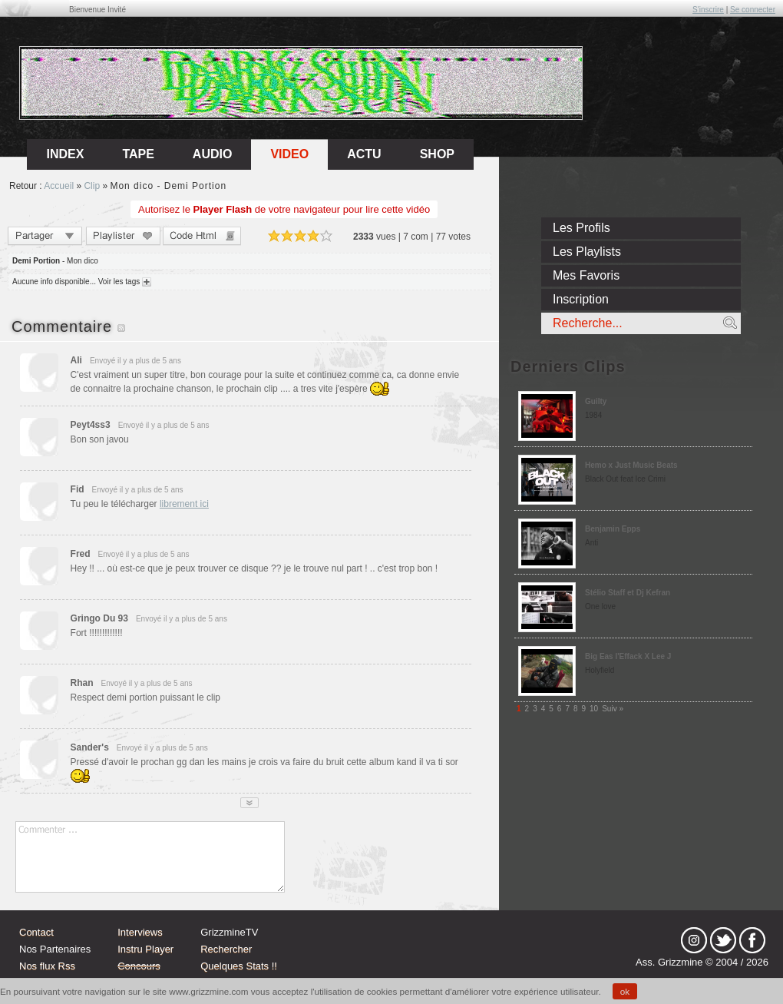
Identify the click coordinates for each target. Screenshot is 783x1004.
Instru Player (145, 949)
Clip (92, 186)
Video (289, 154)
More (249, 802)
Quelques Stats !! (238, 966)
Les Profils (581, 227)
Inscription (581, 299)
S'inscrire (708, 9)
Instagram (694, 940)
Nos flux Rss (47, 966)
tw (723, 940)
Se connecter (752, 9)
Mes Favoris (586, 275)
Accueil (59, 186)
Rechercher (226, 949)
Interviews (140, 932)
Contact (36, 932)
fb (752, 940)
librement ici (184, 504)
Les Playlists (587, 251)
